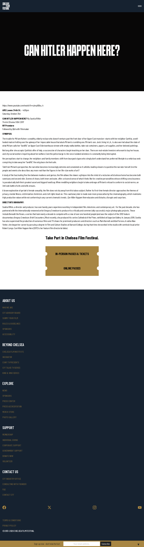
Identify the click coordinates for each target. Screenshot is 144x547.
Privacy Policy (9, 525)
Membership (7, 434)
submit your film (10, 318)
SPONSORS (6, 395)
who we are (7, 307)
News (4, 390)
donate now (7, 455)
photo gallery (9, 417)
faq (3, 489)
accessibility (8, 334)
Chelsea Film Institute (13, 351)
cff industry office (11, 478)
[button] (72, 253)
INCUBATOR (7, 356)
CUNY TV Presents (10, 362)
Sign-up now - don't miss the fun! (47, 543)
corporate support (11, 445)
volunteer (7, 461)
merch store (8, 411)
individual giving (10, 439)
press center (8, 401)
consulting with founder (14, 484)
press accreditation (12, 406)
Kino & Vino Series (10, 372)
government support (12, 450)
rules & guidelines (11, 323)
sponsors (6, 328)
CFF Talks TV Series (11, 367)
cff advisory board (11, 312)
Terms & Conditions (11, 520)
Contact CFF (8, 494)
